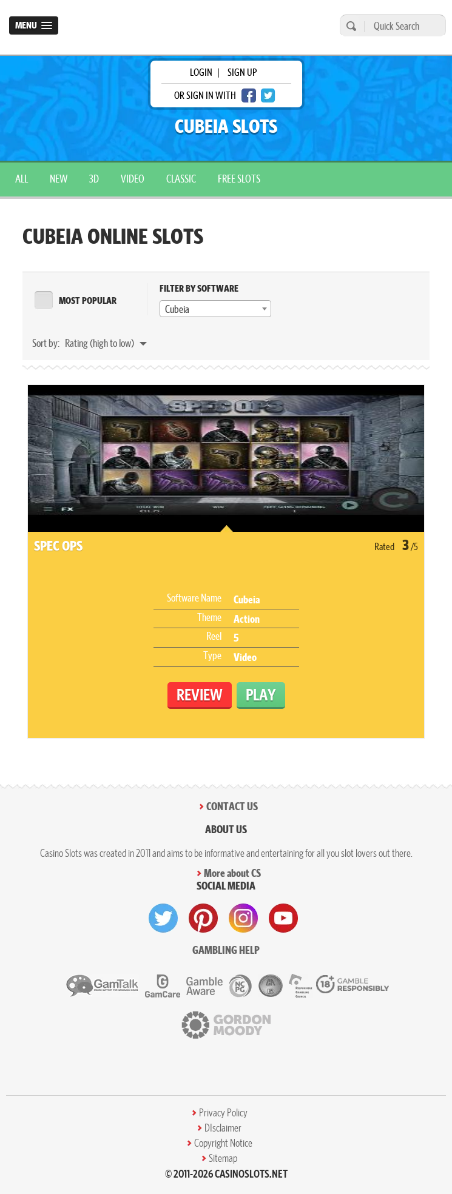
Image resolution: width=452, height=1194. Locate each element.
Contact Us (232, 806)
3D (94, 178)
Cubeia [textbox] (177, 309)
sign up (242, 72)
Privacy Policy (223, 1113)
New (58, 178)
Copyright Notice (223, 1143)
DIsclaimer (222, 1128)
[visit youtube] (283, 918)
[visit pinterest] (203, 918)
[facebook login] (248, 95)
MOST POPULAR (87, 300)
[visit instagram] (243, 918)
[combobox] (215, 308)
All (21, 178)
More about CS (232, 873)
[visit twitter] (163, 918)
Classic (181, 178)
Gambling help (226, 950)
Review (200, 694)
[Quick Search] (402, 25)
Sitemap (223, 1158)
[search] (349, 25)
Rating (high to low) (100, 343)
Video (132, 178)
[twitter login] (268, 95)
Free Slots (239, 178)
